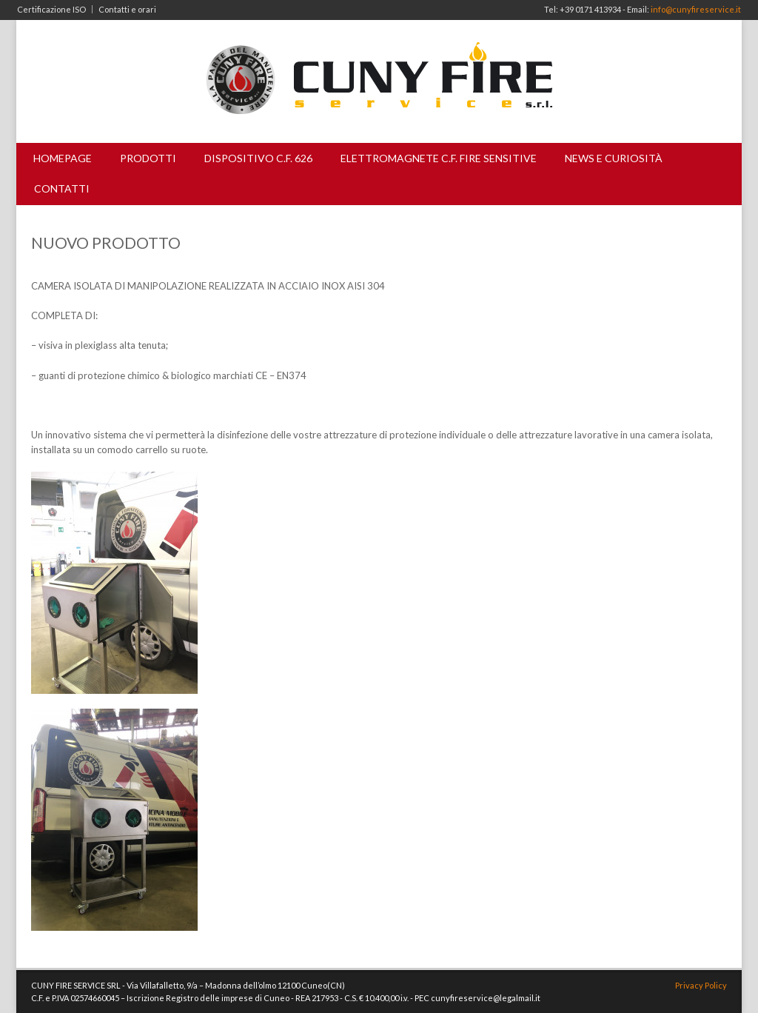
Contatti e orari (127, 9)
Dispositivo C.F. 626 (258, 158)
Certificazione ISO (51, 9)
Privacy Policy (701, 985)
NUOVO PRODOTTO (106, 242)
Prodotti (148, 158)
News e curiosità (614, 158)
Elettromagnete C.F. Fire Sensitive (439, 158)
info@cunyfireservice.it (696, 9)
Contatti (62, 188)
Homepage (62, 158)
